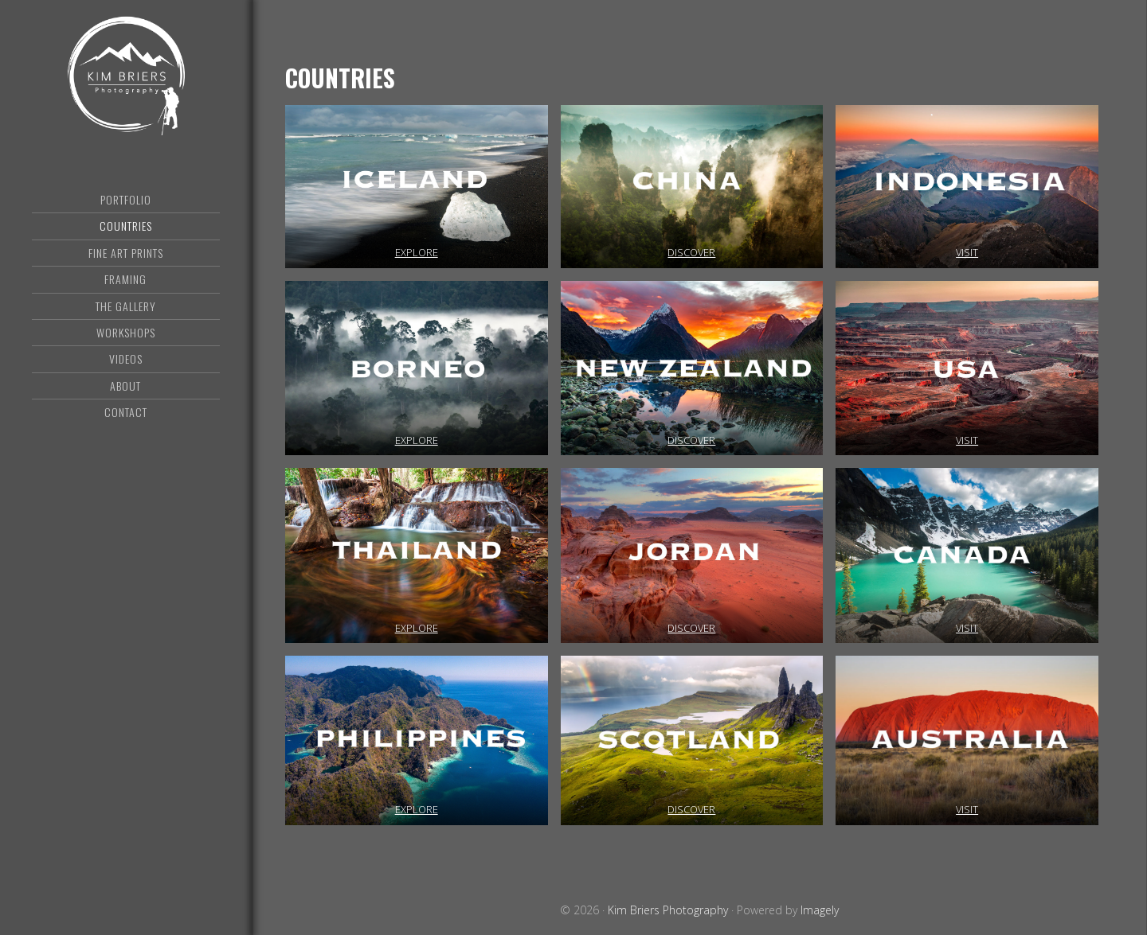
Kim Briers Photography (126, 75)
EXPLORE (416, 252)
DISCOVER (691, 252)
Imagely (820, 909)
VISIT (967, 252)
